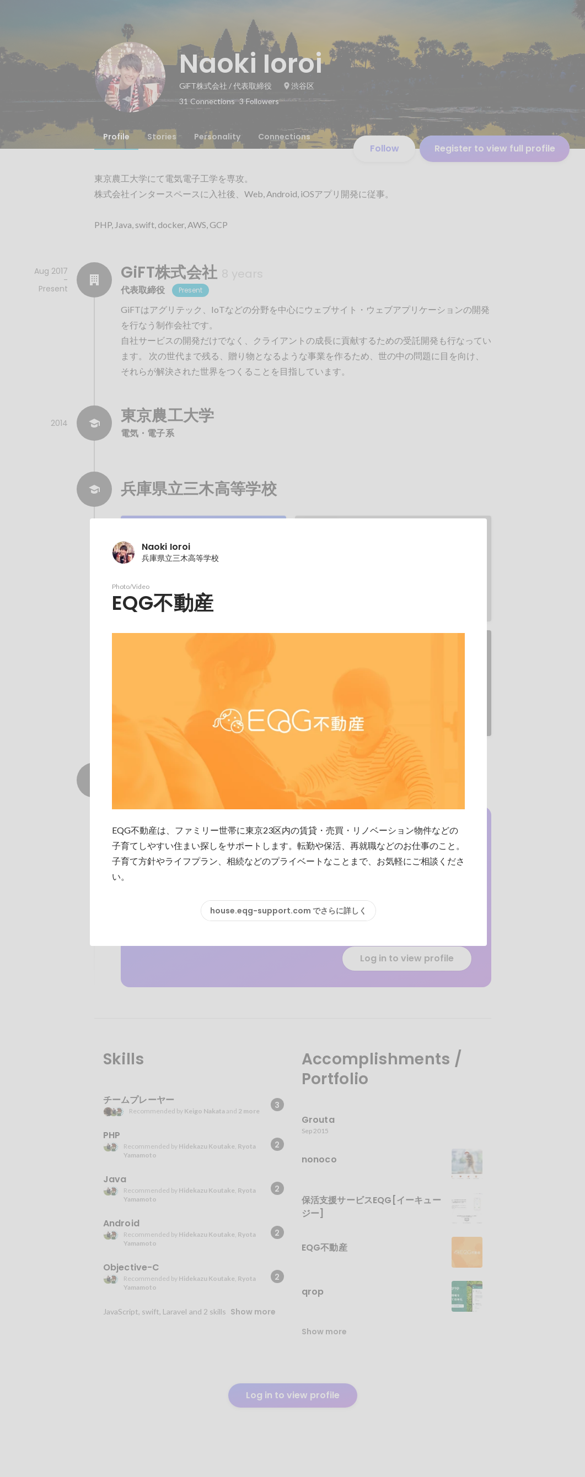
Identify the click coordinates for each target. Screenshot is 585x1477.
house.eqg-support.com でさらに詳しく (288, 910)
